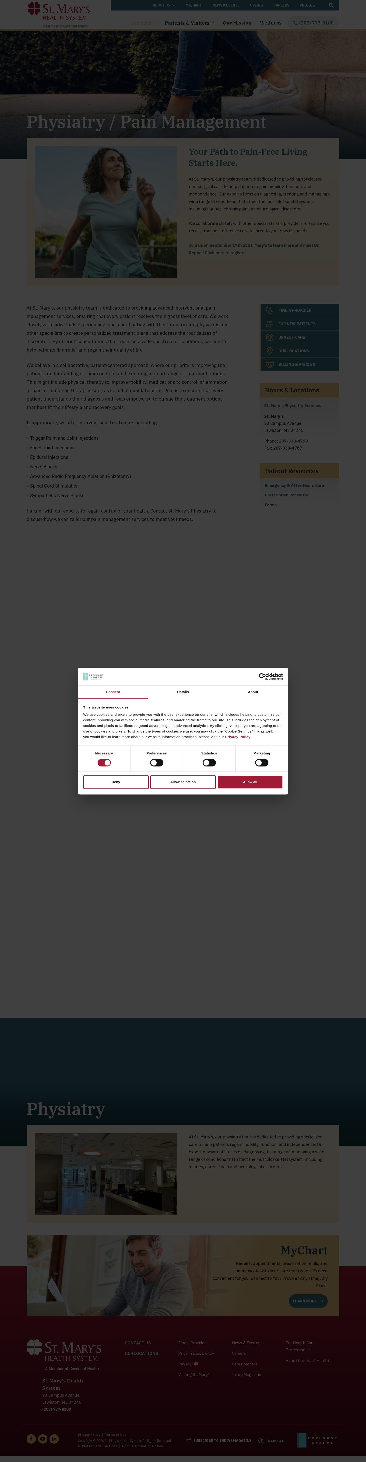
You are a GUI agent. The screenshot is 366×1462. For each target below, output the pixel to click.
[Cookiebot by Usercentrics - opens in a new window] (262, 676)
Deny (116, 782)
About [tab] (253, 692)
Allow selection (183, 782)
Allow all (250, 782)
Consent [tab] (113, 692)
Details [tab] (183, 692)
